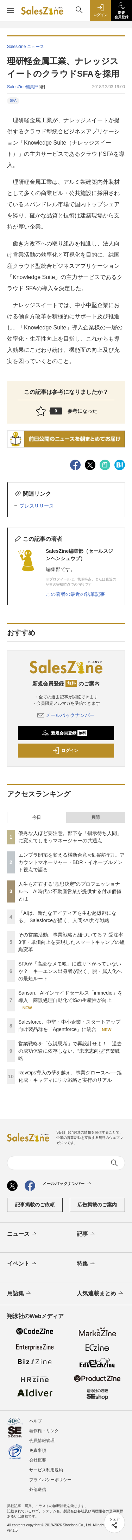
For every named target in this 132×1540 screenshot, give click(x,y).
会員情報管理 (42, 1440)
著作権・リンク (44, 1430)
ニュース (22, 1234)
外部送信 (37, 1489)
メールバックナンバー (66, 715)
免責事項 (37, 1450)
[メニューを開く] (10, 10)
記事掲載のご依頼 (35, 1204)
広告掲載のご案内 (97, 1204)
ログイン (65, 750)
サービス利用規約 (46, 1470)
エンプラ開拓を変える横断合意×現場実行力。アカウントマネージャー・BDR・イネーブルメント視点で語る (71, 862)
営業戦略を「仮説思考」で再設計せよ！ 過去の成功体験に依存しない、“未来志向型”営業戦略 (70, 1051)
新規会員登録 (64, 733)
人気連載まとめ (100, 1293)
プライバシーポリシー (50, 1479)
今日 (36, 817)
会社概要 (37, 1460)
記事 (86, 1234)
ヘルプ (35, 1421)
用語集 (19, 1293)
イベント (22, 1263)
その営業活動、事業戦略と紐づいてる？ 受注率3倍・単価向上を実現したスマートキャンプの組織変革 (71, 942)
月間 (95, 817)
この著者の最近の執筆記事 (75, 594)
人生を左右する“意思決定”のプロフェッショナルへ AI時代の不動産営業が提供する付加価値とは (69, 891)
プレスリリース (36, 506)
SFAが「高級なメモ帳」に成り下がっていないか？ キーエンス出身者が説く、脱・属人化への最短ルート (70, 971)
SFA (13, 101)
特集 (86, 1263)
